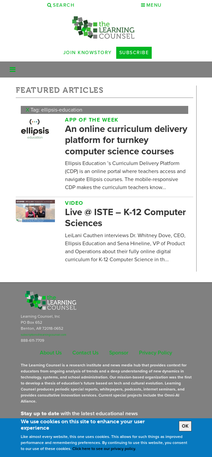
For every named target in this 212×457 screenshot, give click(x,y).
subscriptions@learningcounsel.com (43, 335)
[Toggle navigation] (12, 69)
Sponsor (118, 352)
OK (185, 426)
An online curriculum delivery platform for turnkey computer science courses (126, 140)
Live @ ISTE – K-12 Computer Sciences (125, 217)
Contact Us (85, 352)
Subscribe (134, 52)
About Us (51, 352)
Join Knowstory (87, 52)
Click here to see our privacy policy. (104, 449)
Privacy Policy (155, 352)
